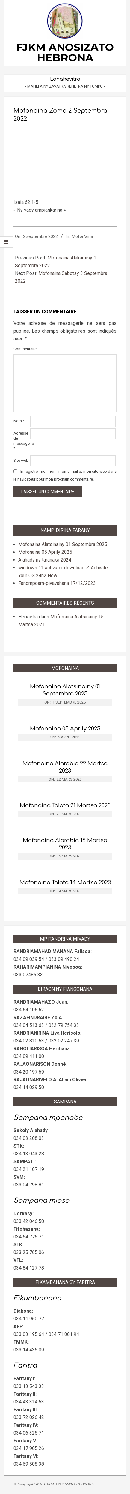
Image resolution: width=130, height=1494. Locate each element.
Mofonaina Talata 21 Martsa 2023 (65, 805)
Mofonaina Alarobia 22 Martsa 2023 (65, 767)
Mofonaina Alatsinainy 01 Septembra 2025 (62, 544)
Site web (20, 460)
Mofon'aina (82, 236)
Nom (19, 421)
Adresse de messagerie (21, 441)
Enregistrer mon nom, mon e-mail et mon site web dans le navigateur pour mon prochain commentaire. (65, 475)
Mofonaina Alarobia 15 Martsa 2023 (65, 844)
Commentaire (21, 349)
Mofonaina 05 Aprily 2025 (45, 552)
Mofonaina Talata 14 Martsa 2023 (65, 883)
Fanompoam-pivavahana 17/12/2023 (57, 583)
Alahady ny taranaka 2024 (44, 560)
